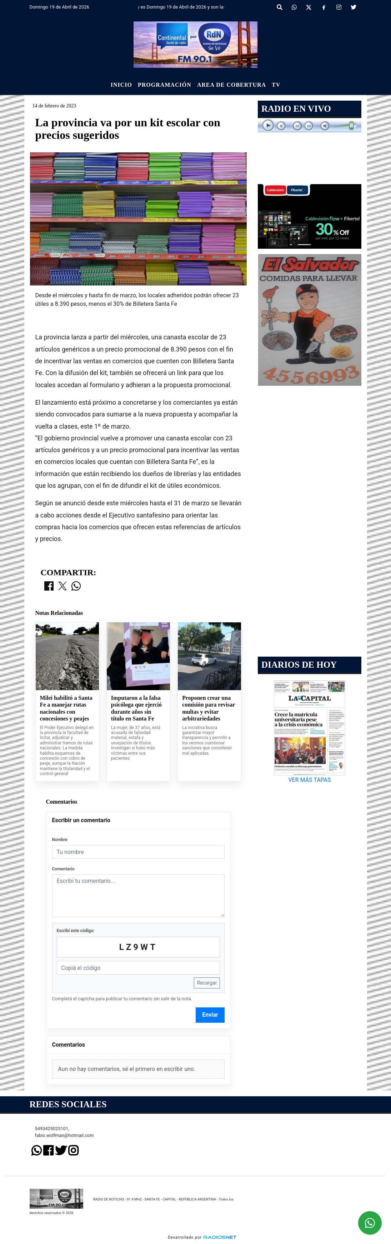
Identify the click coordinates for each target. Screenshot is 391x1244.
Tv (276, 85)
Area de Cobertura (231, 85)
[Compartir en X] (62, 587)
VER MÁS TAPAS (310, 780)
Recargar (207, 983)
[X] (308, 7)
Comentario (63, 868)
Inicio (121, 85)
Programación (164, 85)
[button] (279, 7)
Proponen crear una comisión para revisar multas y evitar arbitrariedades (208, 708)
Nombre (59, 839)
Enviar (210, 1014)
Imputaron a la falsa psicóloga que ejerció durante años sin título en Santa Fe (136, 708)
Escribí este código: (76, 930)
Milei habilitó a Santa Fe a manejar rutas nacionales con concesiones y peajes (66, 708)
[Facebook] (324, 7)
